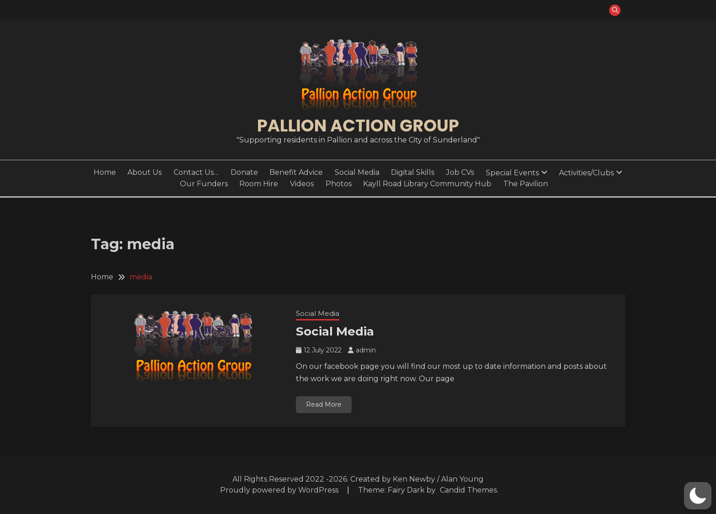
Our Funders (204, 183)
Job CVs (460, 172)
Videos (302, 183)
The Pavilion (525, 183)
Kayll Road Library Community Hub (427, 183)
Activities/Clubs (586, 172)
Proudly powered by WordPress (280, 490)
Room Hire (258, 183)
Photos (339, 183)
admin (366, 350)
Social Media (357, 172)
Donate (244, 172)
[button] (697, 495)
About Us (144, 172)
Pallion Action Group (358, 125)
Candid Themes (468, 490)
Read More (324, 404)
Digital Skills (412, 172)
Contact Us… (196, 172)
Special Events (512, 172)
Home (105, 172)
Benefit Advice (296, 172)
